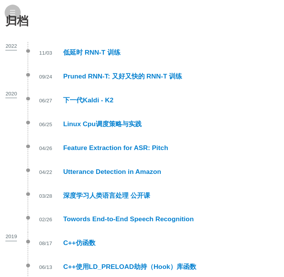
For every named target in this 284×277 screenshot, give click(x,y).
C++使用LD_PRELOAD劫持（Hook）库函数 (129, 266)
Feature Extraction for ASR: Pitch (115, 148)
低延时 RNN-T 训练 (91, 52)
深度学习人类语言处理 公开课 (106, 195)
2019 (11, 236)
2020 (11, 94)
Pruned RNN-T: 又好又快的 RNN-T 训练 (122, 76)
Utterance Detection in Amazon (112, 171)
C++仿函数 (79, 243)
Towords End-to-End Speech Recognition (128, 219)
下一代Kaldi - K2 (88, 100)
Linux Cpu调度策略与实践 (102, 124)
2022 (11, 46)
